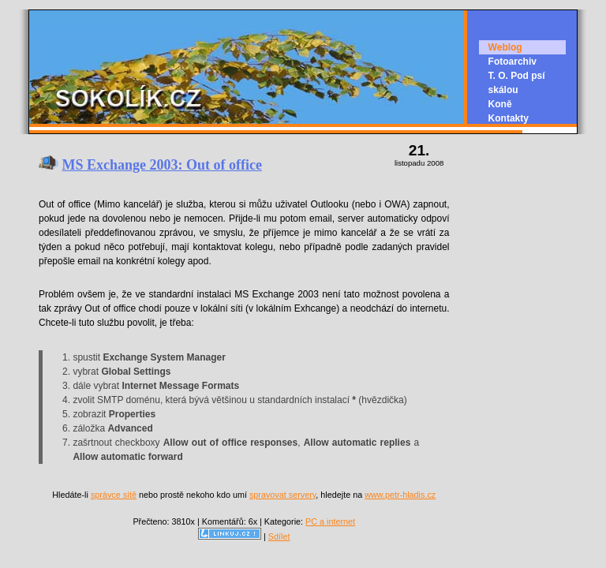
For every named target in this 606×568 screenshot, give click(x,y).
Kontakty (508, 118)
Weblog (505, 47)
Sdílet (279, 536)
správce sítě (114, 494)
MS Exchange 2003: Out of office (162, 165)
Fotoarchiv (512, 61)
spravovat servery (282, 494)
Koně (500, 104)
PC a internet (330, 521)
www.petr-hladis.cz (400, 494)
